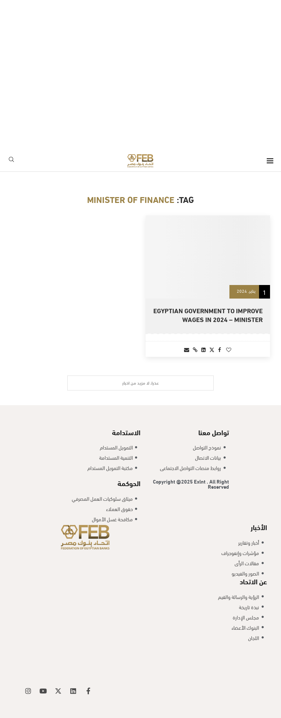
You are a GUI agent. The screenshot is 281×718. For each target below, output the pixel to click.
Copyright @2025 (173, 481)
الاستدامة (126, 432)
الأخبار (259, 527)
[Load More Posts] (140, 383)
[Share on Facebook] (219, 349)
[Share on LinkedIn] (203, 349)
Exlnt (200, 481)
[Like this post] (228, 349)
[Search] (11, 160)
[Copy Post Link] (195, 349)
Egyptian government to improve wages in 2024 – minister (208, 314)
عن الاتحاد (253, 581)
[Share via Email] (186, 349)
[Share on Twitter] (211, 349)
